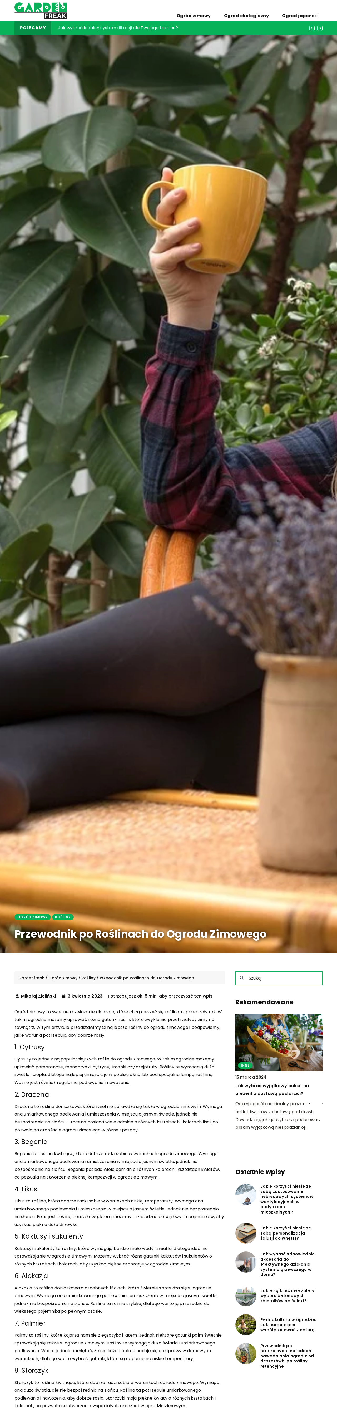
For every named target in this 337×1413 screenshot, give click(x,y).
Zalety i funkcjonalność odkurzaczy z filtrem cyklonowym (119, 28)
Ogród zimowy (226, 10)
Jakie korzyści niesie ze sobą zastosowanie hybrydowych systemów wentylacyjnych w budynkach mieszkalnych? (286, 1199)
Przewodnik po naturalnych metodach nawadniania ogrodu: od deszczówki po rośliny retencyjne (287, 1356)
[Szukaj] (241, 977)
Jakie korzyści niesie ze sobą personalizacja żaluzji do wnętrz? (285, 1233)
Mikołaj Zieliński (38, 996)
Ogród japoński (307, 10)
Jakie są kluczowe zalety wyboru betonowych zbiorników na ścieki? (287, 1296)
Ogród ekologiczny (265, 10)
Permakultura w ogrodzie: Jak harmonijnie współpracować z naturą (288, 1325)
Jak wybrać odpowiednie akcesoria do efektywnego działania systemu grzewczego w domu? (287, 1264)
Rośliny (63, 917)
